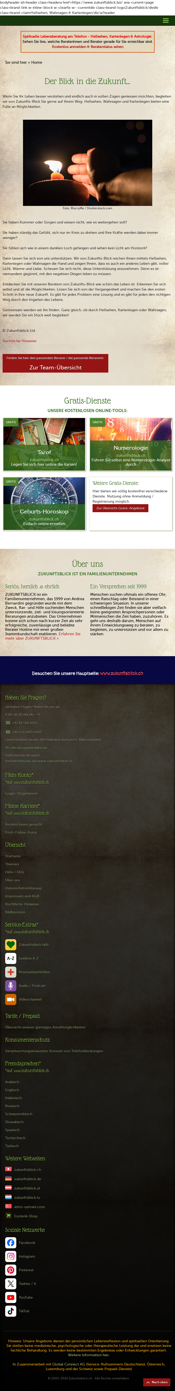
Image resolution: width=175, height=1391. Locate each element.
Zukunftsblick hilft (34, 945)
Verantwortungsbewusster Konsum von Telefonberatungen (54, 1051)
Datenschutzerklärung (23, 888)
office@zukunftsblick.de (28, 748)
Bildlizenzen (15, 912)
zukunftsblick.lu (27, 1198)
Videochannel (30, 999)
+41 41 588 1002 (24, 723)
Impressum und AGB (22, 896)
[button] (165, 20)
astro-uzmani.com (29, 1207)
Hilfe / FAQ (14, 872)
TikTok (24, 1311)
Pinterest (26, 1270)
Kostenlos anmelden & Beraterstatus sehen (87, 47)
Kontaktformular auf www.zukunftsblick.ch (38, 761)
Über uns (12, 880)
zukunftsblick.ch (27, 1170)
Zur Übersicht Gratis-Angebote (120, 508)
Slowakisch (14, 1122)
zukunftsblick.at (27, 1188)
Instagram (27, 1256)
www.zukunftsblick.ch (121, 674)
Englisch (12, 1090)
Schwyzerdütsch (18, 1114)
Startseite (13, 856)
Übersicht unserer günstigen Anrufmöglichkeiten (45, 1027)
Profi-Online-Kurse (21, 832)
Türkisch (12, 1146)
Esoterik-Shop (25, 1216)
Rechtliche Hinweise (19, 341)
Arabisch (12, 1082)
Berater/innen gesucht (23, 824)
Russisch (12, 1106)
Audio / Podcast (32, 986)
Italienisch (13, 1098)
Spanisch (12, 1130)
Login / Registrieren (21, 793)
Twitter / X (27, 1284)
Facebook (27, 1243)
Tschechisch (15, 1138)
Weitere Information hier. (89, 1355)
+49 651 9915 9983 (27, 732)
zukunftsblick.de (27, 1179)
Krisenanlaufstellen (34, 972)
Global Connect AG (68, 1364)
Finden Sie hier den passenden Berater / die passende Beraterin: (55, 363)
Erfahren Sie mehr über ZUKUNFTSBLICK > (42, 636)
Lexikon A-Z (29, 958)
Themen (12, 864)
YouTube (26, 1297)
